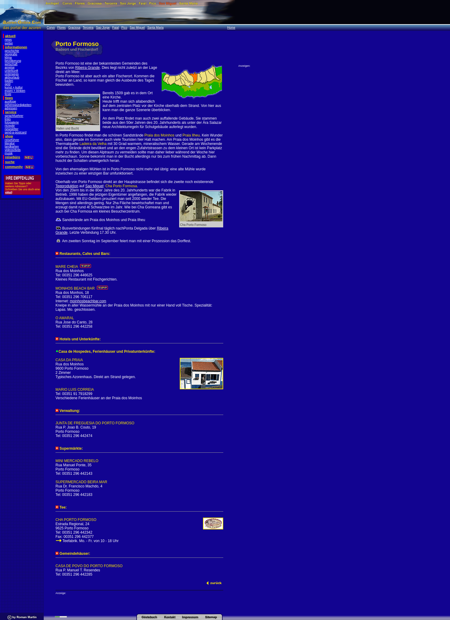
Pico (124, 27)
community (14, 167)
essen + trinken (15, 90)
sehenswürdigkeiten (18, 105)
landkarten (12, 146)
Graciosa (74, 27)
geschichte (12, 51)
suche (10, 162)
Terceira (88, 27)
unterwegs (12, 74)
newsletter (12, 129)
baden (9, 80)
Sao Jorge (103, 27)
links (8, 119)
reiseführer (12, 140)
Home (231, 27)
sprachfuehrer (14, 115)
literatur (10, 143)
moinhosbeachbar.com (88, 301)
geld (8, 84)
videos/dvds (13, 150)
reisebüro (12, 157)
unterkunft (11, 70)
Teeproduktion (66, 186)
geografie (11, 54)
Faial (115, 27)
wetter (9, 43)
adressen (11, 108)
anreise (10, 67)
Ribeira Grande (87, 68)
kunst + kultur (14, 87)
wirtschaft (11, 64)
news (8, 39)
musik (9, 153)
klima (8, 57)
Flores (61, 27)
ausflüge (10, 101)
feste (8, 94)
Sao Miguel (137, 27)
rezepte (10, 125)
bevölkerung (13, 61)
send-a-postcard (16, 132)
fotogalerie (12, 122)
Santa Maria (155, 27)
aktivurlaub (12, 77)
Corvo (51, 27)
